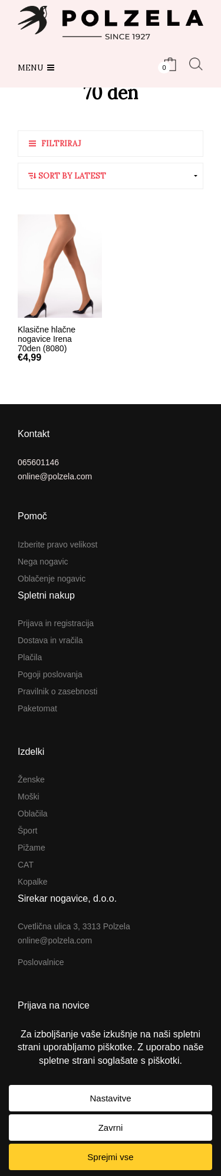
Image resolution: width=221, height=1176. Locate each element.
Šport (27, 830)
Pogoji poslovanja (50, 674)
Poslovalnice (41, 962)
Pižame (31, 847)
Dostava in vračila (50, 640)
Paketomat (37, 708)
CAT (26, 864)
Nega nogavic (43, 561)
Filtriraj (61, 144)
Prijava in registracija (56, 623)
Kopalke (33, 881)
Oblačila (33, 813)
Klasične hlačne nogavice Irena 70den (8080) (46, 339)
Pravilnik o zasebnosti (57, 691)
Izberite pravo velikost (57, 544)
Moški (28, 796)
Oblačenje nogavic (51, 578)
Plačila (30, 657)
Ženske (31, 779)
